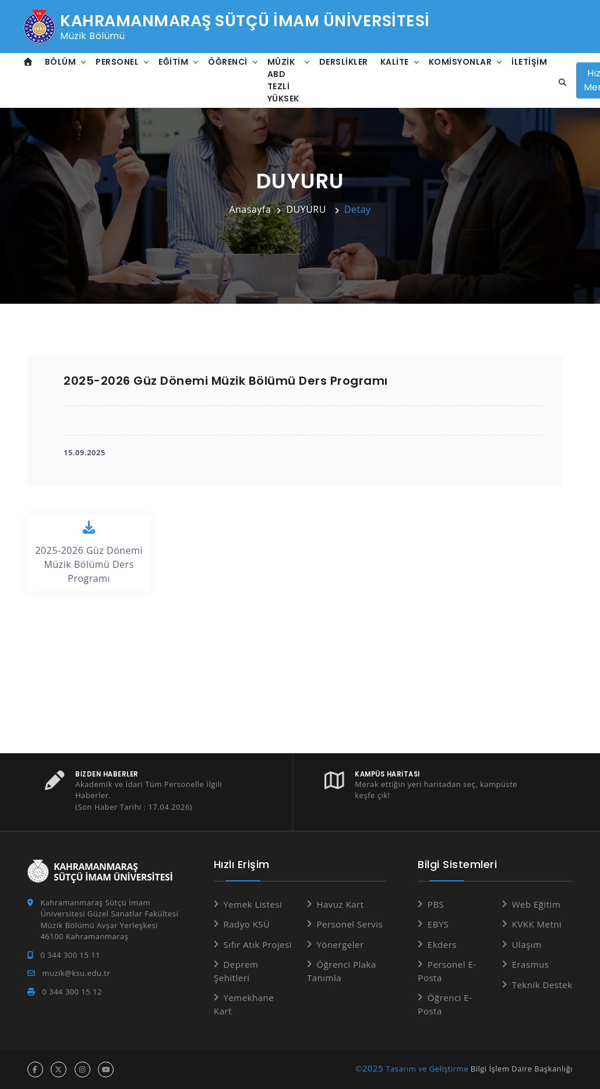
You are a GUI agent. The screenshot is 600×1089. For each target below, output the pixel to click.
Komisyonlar (460, 62)
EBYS (438, 924)
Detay (357, 209)
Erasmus (530, 964)
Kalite (394, 62)
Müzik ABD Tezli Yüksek (283, 80)
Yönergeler (339, 944)
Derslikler (343, 62)
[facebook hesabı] (35, 1069)
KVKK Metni (537, 924)
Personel (117, 62)
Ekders (442, 944)
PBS (436, 904)
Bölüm (60, 62)
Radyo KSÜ (246, 924)
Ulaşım (527, 944)
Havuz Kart (339, 904)
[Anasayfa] (28, 62)
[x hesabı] (58, 1069)
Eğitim (173, 62)
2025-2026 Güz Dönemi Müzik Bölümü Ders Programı (88, 553)
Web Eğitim (536, 904)
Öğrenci (228, 62)
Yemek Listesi (252, 904)
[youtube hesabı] (105, 1069)
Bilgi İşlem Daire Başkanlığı (522, 1068)
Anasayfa (250, 209)
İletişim (529, 62)
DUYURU (307, 209)
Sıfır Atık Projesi (257, 944)
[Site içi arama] (559, 83)
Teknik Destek (542, 984)
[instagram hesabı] (82, 1069)
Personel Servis (349, 924)
